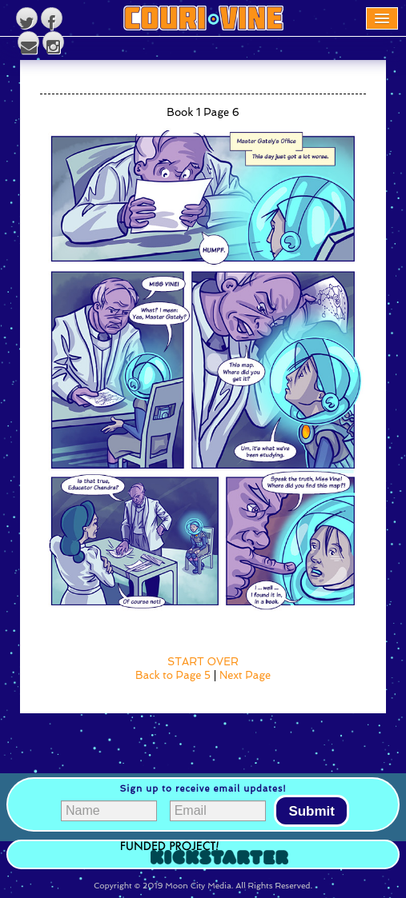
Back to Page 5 (173, 675)
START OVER (203, 662)
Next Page (245, 675)
